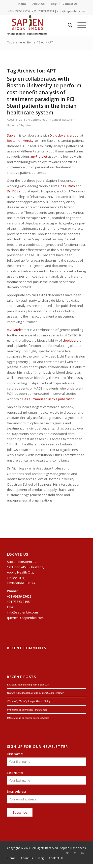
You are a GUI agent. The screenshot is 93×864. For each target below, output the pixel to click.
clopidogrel (71, 340)
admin (29, 125)
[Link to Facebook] (75, 853)
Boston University (20, 140)
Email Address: (17, 792)
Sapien (12, 135)
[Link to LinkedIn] (82, 853)
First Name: (15, 754)
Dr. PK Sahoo (17, 191)
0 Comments (37, 119)
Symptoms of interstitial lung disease (27, 709)
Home (22, 3)
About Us (38, 3)
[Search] (67, 25)
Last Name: (15, 773)
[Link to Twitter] (67, 853)
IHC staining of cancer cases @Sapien (28, 717)
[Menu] (79, 25)
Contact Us (70, 3)
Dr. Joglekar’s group (64, 135)
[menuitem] (22, 3)
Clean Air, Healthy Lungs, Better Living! (29, 701)
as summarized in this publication (49, 399)
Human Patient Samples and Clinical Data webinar (35, 692)
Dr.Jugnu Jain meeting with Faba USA (28, 684)
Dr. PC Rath (66, 186)
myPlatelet (39, 156)
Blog (54, 3)
